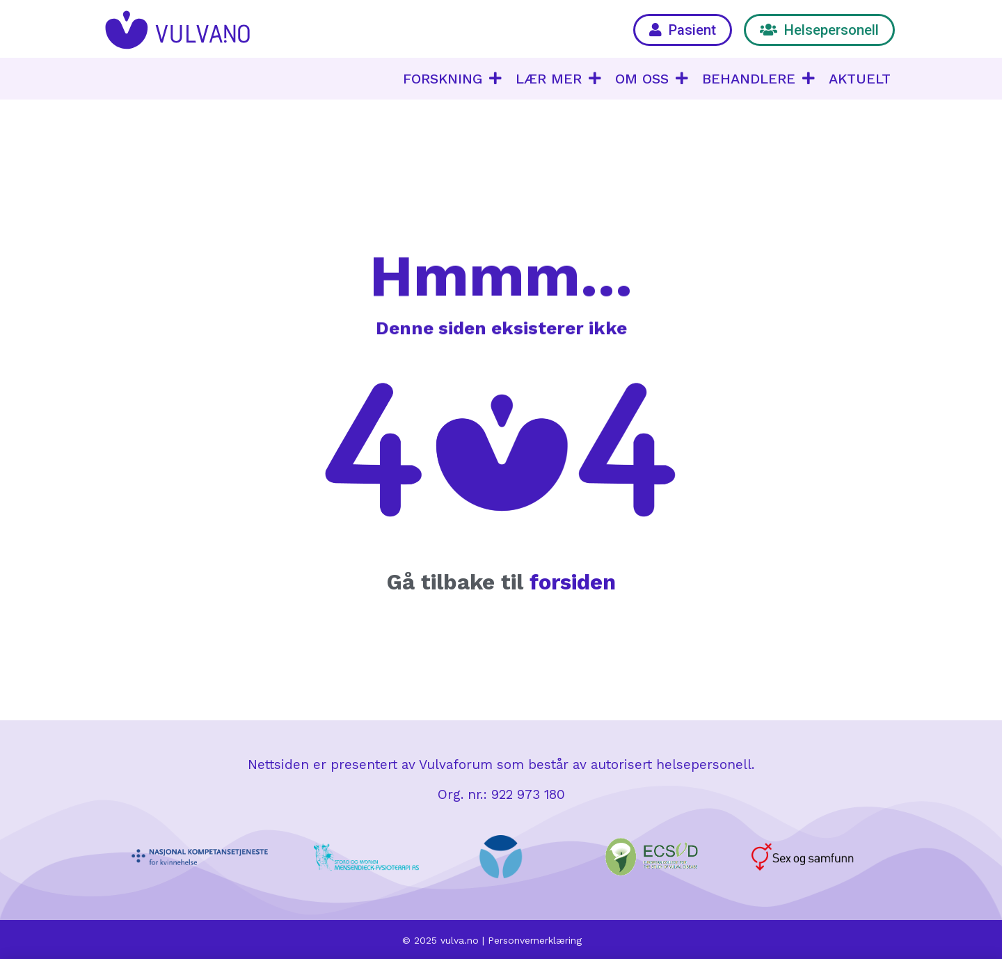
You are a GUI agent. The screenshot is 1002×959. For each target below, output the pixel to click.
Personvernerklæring (535, 940)
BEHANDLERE (758, 79)
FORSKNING (452, 79)
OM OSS (651, 79)
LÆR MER (558, 79)
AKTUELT (860, 78)
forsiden (573, 582)
